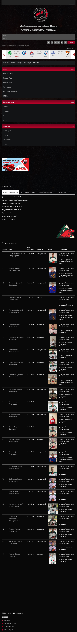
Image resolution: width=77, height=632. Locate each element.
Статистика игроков (28, 192)
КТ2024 (5, 96)
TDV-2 (45, 56)
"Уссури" (6, 111)
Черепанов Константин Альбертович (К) (14, 519)
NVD (10, 56)
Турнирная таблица (10, 623)
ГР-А (5, 116)
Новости (4, 45)
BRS (67, 56)
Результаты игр (62, 192)
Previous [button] (4, 54)
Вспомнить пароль (24, 45)
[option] (17, 54)
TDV (24, 56)
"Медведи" (7, 131)
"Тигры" (5, 135)
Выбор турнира (16, 62)
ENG (53, 56)
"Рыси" (5, 144)
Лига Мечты (7, 87)
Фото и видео (8, 630)
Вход (71, 42)
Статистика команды (46, 192)
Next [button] (73, 54)
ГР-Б (5, 120)
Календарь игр (9, 627)
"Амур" (5, 107)
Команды (27, 62)
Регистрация (12, 45)
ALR (31, 56)
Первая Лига (7, 78)
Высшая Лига (7, 73)
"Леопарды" (7, 140)
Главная (6, 62)
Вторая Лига (7, 82)
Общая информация (10, 192)
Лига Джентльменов (10, 91)
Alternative (70, 48)
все (72, 69)
